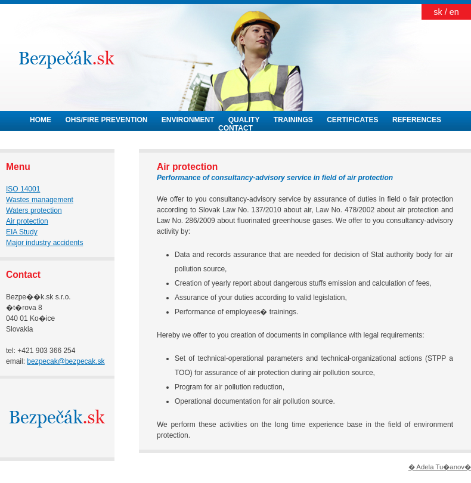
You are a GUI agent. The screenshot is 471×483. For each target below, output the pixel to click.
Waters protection (34, 210)
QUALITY (244, 120)
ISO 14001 (23, 189)
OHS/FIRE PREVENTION (106, 120)
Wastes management (39, 200)
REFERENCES (416, 120)
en (454, 12)
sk (437, 12)
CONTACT (235, 128)
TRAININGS (293, 120)
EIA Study (22, 232)
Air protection (27, 221)
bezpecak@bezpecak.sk (65, 361)
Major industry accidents (44, 243)
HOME (40, 120)
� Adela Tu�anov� (439, 466)
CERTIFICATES (352, 120)
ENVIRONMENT (188, 120)
